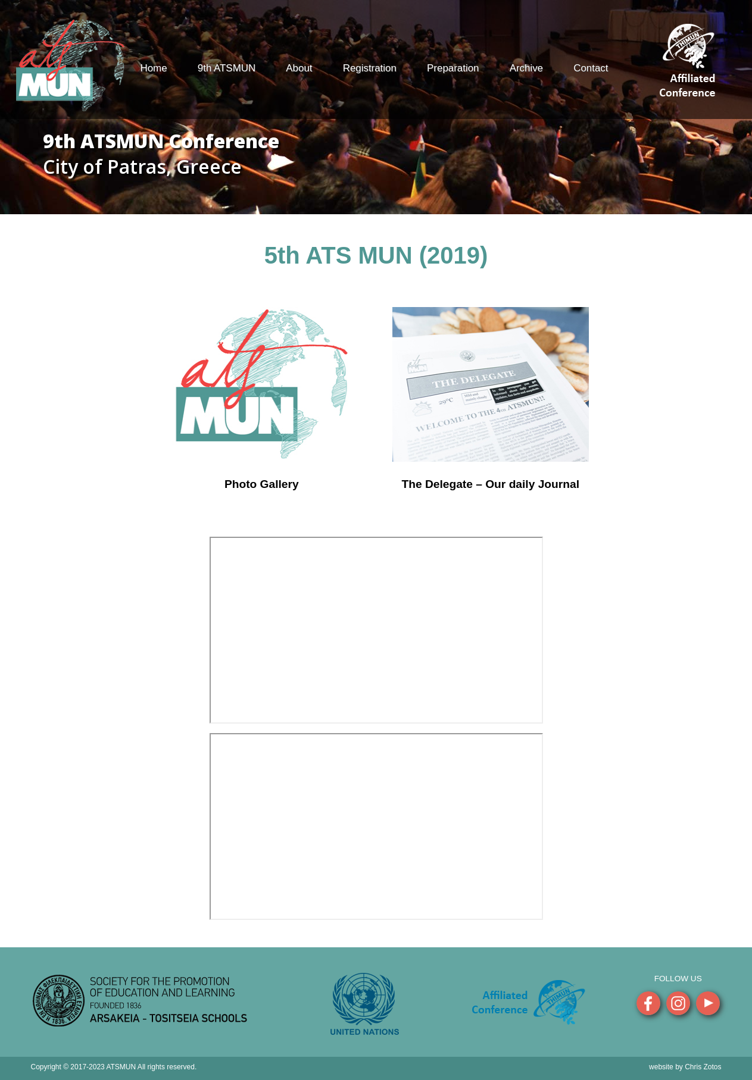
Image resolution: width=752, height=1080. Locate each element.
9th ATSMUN (226, 68)
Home (154, 68)
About (299, 68)
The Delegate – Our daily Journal (490, 484)
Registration (370, 68)
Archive (526, 68)
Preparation (453, 68)
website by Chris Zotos (685, 1067)
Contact (590, 68)
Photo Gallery (261, 484)
